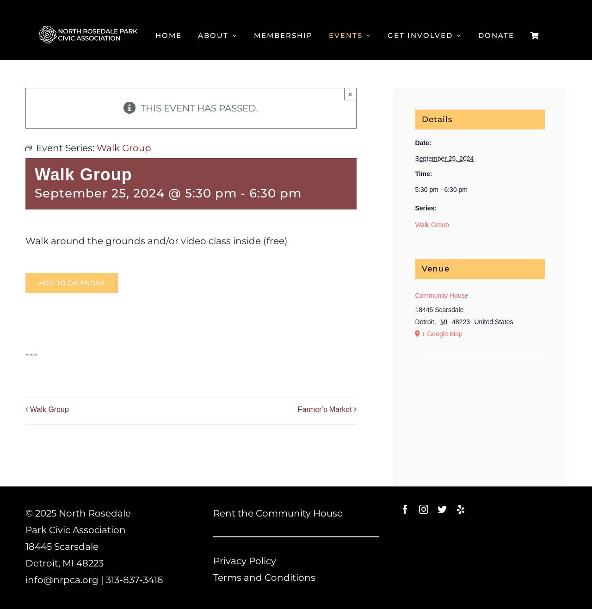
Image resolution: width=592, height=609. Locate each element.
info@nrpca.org (62, 579)
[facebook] (405, 509)
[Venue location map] (480, 389)
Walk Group (49, 409)
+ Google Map (441, 334)
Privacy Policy (244, 560)
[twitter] (442, 509)
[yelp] (460, 509)
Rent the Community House (278, 513)
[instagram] (423, 509)
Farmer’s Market (325, 409)
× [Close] (350, 94)
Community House (441, 295)
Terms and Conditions (264, 577)
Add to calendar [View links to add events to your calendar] (72, 283)
